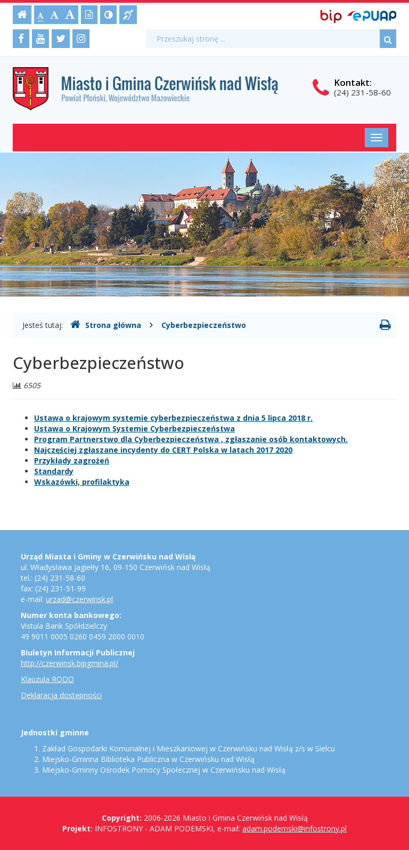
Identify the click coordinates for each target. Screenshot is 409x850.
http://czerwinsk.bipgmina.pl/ (69, 663)
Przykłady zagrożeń (71, 460)
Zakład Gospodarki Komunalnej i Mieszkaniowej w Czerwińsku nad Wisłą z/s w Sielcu (188, 748)
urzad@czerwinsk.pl (79, 599)
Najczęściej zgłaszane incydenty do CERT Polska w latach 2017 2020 (163, 450)
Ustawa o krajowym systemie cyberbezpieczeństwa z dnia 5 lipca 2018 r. (173, 418)
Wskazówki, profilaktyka (81, 482)
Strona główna (105, 324)
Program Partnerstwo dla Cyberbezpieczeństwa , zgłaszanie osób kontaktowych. (191, 439)
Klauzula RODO (47, 679)
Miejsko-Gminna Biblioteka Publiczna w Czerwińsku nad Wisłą (148, 759)
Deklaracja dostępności (61, 695)
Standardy (53, 471)
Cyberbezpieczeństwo (203, 325)
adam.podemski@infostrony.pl (294, 828)
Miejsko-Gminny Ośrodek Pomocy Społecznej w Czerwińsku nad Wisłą (163, 770)
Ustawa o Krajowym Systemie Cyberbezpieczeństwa (134, 428)
